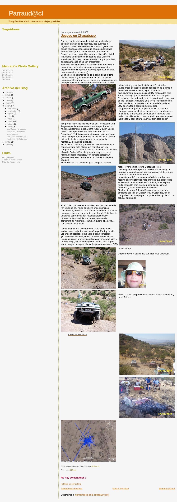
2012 (7, 92)
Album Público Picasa (12, 159)
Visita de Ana (12, 134)
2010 (7, 97)
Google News (8, 157)
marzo (10, 121)
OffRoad (72, 470)
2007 (7, 106)
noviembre (12, 109)
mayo (10, 119)
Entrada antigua (167, 488)
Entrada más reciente (71, 488)
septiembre (13, 111)
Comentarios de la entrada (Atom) (92, 495)
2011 (7, 95)
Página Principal (121, 488)
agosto (11, 114)
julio (10, 116)
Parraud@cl (26, 13)
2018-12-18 (7, 70)
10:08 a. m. (95, 466)
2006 (7, 142)
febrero (11, 124)
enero (10, 126)
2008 (7, 103)
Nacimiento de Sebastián (17, 139)
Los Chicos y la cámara (16, 129)
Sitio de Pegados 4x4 (11, 162)
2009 (7, 100)
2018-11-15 (7, 75)
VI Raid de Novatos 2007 (17, 137)
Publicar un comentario (71, 484)
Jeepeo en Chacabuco (78, 35)
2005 (7, 144)
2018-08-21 (7, 77)
